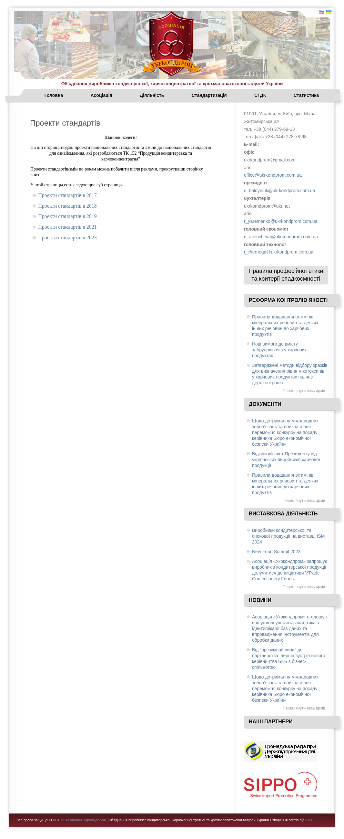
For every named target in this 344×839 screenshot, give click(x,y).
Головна (54, 95)
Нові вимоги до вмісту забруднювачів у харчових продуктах (279, 349)
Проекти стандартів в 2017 (67, 195)
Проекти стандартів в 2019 (67, 216)
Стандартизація (209, 95)
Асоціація (101, 95)
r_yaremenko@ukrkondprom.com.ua (280, 221)
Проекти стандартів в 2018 (67, 206)
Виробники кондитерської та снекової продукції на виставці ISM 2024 (288, 536)
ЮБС (309, 820)
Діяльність (152, 95)
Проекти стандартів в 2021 (67, 227)
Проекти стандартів (65, 123)
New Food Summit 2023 (276, 551)
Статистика (306, 95)
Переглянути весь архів (304, 390)
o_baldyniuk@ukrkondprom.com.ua (279, 190)
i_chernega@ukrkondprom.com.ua (278, 251)
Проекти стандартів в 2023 (67, 237)
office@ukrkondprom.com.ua (273, 175)
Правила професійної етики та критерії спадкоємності (285, 275)
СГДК (260, 95)
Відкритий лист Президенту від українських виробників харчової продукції (286, 459)
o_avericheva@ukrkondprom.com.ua (281, 236)
